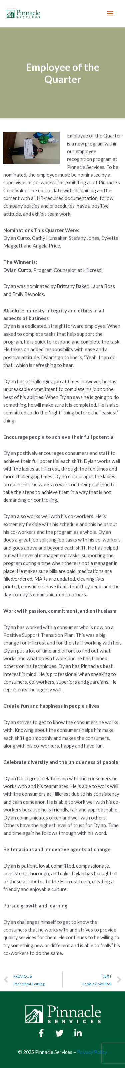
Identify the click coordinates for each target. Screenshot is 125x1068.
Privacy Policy (92, 1052)
